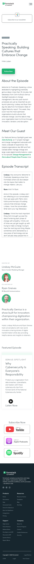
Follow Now (8, 71)
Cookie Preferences (22, 532)
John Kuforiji (7, 140)
